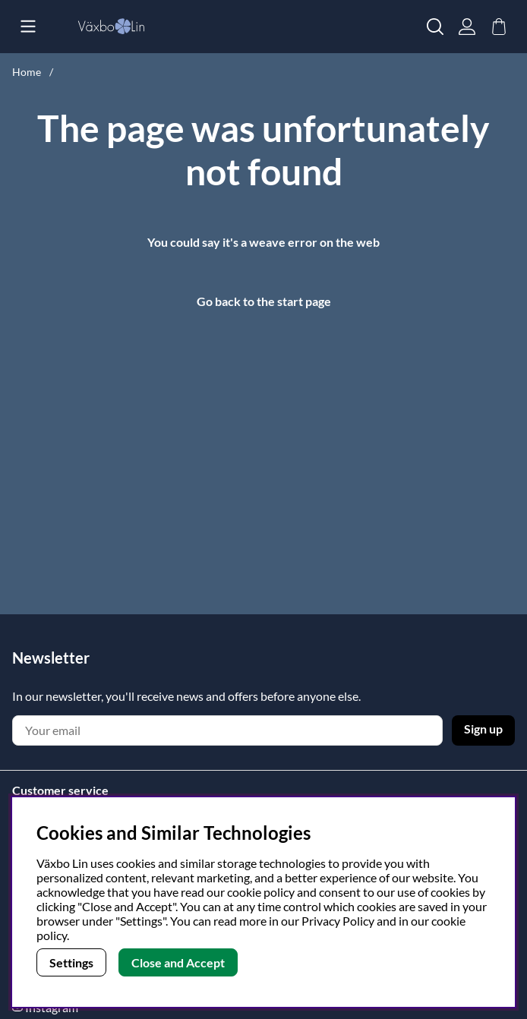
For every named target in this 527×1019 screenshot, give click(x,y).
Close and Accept (178, 962)
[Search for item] (435, 26)
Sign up (483, 728)
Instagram (51, 1007)
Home (26, 71)
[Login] (467, 26)
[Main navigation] (28, 26)
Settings (71, 962)
